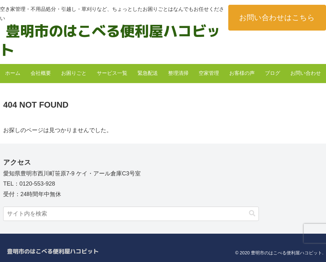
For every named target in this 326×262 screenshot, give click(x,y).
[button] (252, 213)
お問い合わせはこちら (277, 17)
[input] (131, 214)
